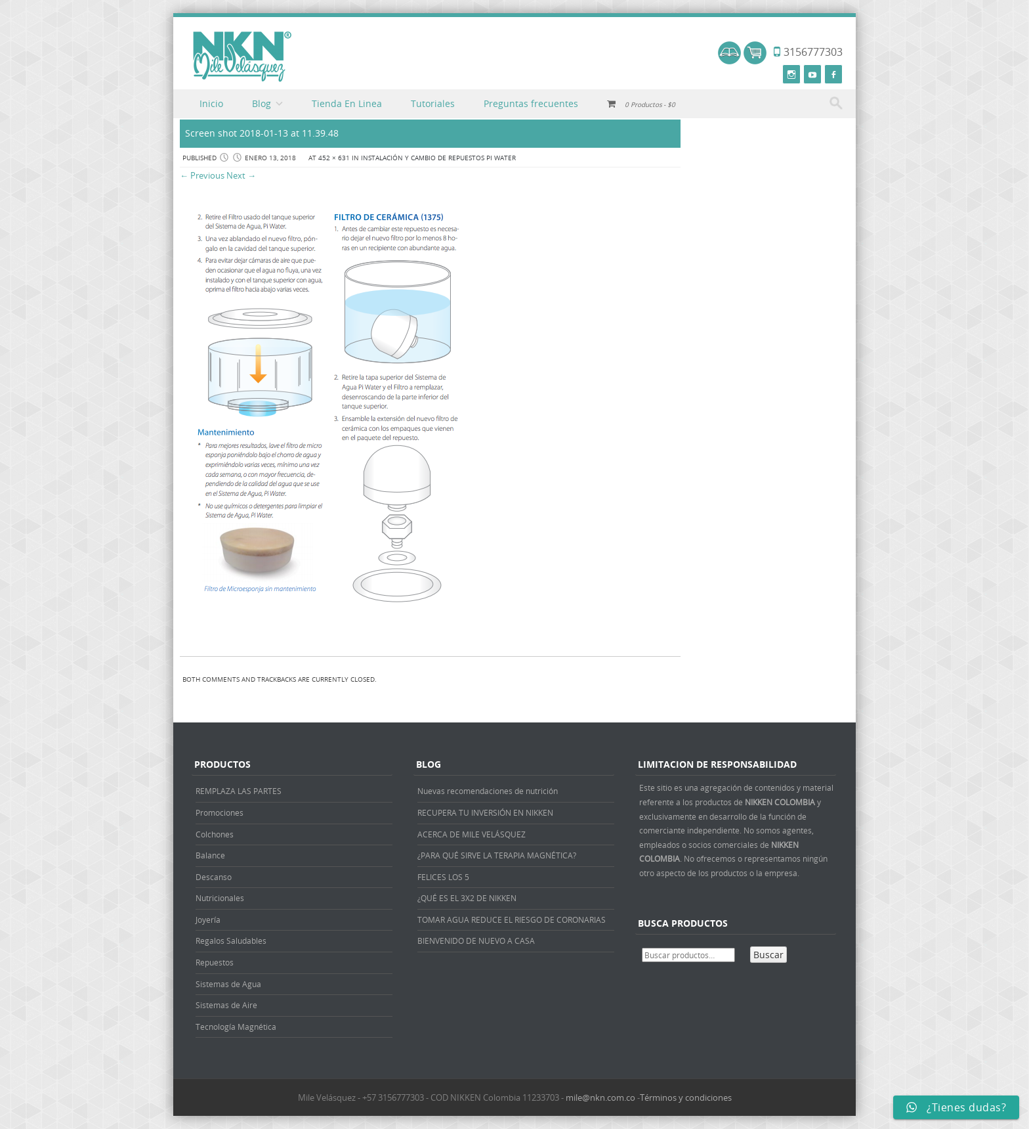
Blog (261, 103)
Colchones (215, 834)
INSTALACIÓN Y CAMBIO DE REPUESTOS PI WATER (438, 158)
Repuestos (215, 962)
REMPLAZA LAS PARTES (239, 791)
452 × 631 (334, 158)
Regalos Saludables (231, 940)
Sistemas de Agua (228, 984)
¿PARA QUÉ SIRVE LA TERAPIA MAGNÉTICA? (496, 855)
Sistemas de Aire (226, 1005)
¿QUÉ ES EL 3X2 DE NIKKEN (466, 898)
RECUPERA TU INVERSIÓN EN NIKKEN (485, 812)
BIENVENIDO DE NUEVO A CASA (476, 940)
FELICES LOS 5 (443, 877)
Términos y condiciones (686, 1097)
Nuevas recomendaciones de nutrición (487, 791)
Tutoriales (433, 103)
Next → (241, 175)
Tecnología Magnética (236, 1026)
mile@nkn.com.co (600, 1097)
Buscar (768, 954)
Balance (210, 855)
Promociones (219, 812)
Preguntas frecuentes (531, 103)
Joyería (208, 919)
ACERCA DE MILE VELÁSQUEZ (471, 834)
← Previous (202, 175)
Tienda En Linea (347, 103)
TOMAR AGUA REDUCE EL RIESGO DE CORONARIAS (511, 919)
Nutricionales (220, 898)
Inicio (211, 103)
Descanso (214, 877)
